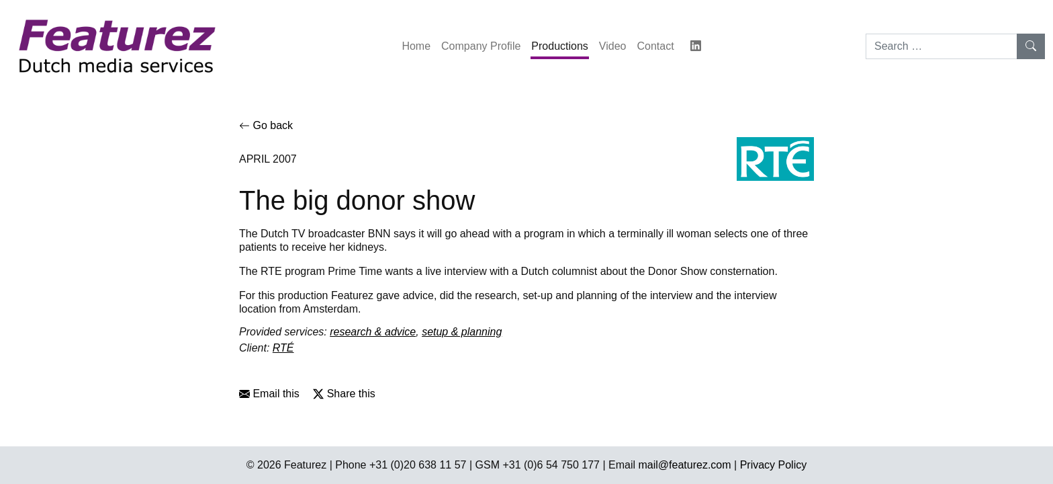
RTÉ (283, 348)
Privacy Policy (773, 465)
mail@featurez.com (685, 465)
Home (416, 46)
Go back (266, 125)
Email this (269, 393)
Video (613, 46)
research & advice (373, 331)
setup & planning (462, 331)
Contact (655, 46)
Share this (344, 393)
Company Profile (480, 46)
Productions (559, 46)
